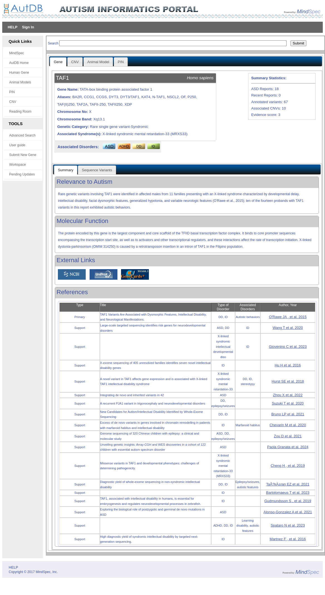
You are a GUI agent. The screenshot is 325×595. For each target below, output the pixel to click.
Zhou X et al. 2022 (287, 395)
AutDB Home (19, 63)
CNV (12, 102)
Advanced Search (22, 135)
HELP (13, 27)
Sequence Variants (97, 170)
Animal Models (20, 82)
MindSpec (16, 53)
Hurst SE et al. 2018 (288, 381)
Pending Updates (22, 174)
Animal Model (98, 62)
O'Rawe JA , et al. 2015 (287, 317)
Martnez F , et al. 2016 (288, 539)
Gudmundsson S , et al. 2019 (287, 501)
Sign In (28, 27)
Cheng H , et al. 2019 (288, 465)
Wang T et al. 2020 (288, 328)
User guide (17, 145)
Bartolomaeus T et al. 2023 (287, 492)
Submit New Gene (22, 155)
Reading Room (20, 111)
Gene (58, 62)
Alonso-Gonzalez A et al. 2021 (288, 512)
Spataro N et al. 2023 (288, 525)
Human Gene (19, 73)
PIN (12, 92)
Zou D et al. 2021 (288, 436)
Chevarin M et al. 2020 (288, 425)
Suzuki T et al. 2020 (288, 403)
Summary (65, 170)
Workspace (17, 165)
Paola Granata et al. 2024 (287, 447)
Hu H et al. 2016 (288, 365)
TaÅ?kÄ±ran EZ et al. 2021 (287, 484)
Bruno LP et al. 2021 (287, 414)
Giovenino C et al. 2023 (288, 346)
